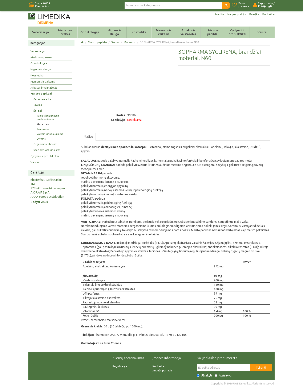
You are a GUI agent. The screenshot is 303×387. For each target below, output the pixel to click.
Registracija (120, 366)
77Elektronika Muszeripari (48, 188)
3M (33, 184)
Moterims (43, 124)
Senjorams (43, 129)
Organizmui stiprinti (45, 144)
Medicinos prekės (65, 32)
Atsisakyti (223, 375)
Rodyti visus (39, 202)
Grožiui (37, 105)
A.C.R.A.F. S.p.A (40, 192)
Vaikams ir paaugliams (50, 134)
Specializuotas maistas (46, 150)
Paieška (254, 14)
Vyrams (41, 138)
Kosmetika (139, 32)
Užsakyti (204, 375)
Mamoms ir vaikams (163, 32)
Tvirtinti (261, 367)
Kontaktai (268, 14)
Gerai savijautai (42, 99)
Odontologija (89, 32)
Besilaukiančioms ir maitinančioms (48, 118)
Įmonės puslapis (162, 370)
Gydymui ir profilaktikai (237, 32)
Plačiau (88, 136)
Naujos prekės (236, 14)
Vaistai (262, 32)
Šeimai (37, 110)
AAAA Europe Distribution (47, 196)
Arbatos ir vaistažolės (188, 32)
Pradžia (219, 14)
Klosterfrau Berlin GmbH (46, 179)
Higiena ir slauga (114, 32)
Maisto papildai (212, 32)
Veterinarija (40, 32)
